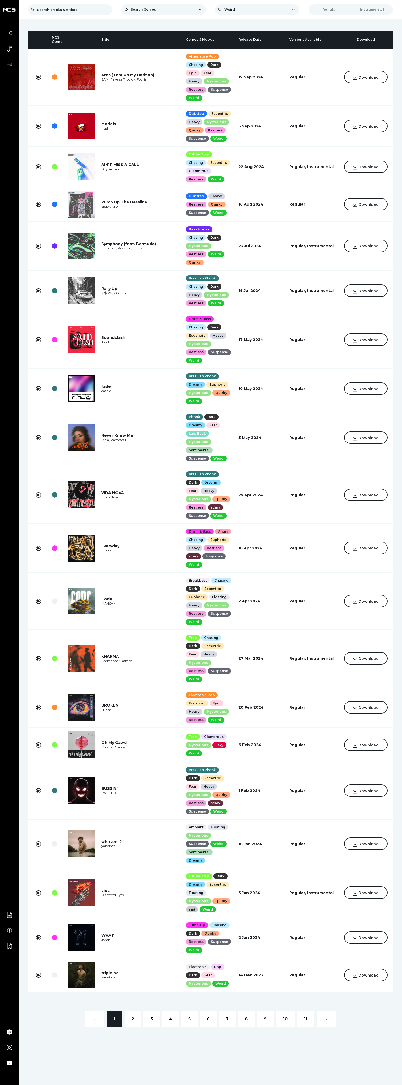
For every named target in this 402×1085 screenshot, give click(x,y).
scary (215, 507)
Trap (193, 638)
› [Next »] (326, 1019)
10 (285, 1019)
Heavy (194, 81)
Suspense (219, 90)
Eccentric (219, 114)
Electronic (198, 967)
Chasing (196, 65)
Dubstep (196, 114)
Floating (219, 597)
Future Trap (199, 154)
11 (305, 1019)
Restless (196, 90)
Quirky (195, 130)
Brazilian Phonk (202, 278)
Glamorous (198, 171)
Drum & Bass (200, 319)
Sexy (219, 745)
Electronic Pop (202, 695)
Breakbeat (198, 580)
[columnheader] (38, 40)
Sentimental (199, 450)
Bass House (199, 229)
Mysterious (216, 81)
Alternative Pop (202, 56)
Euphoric (217, 384)
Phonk (194, 417)
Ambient (196, 827)
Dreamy (195, 384)
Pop (217, 967)
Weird (194, 98)
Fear (207, 73)
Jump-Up (197, 925)
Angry (223, 531)
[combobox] (163, 9)
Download (366, 77)
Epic (193, 73)
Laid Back (197, 433)
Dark (214, 65)
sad (192, 909)
